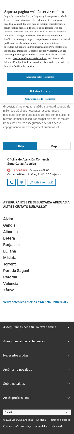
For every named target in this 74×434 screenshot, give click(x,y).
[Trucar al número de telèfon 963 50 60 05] (11, 182)
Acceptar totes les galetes (40, 76)
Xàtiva (8, 290)
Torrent (9, 264)
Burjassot (11, 244)
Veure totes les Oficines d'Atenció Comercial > (35, 302)
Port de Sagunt (16, 270)
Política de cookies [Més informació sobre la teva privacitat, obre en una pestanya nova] (24, 66)
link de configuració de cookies (29, 58)
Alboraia (10, 231)
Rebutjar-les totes (40, 90)
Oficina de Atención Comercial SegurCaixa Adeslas (28, 161)
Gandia (9, 225)
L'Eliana (9, 251)
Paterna (10, 277)
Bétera (9, 238)
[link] (41, 419)
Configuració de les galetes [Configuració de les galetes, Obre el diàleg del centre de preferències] (40, 98)
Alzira (8, 218)
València (10, 283)
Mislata (9, 257)
